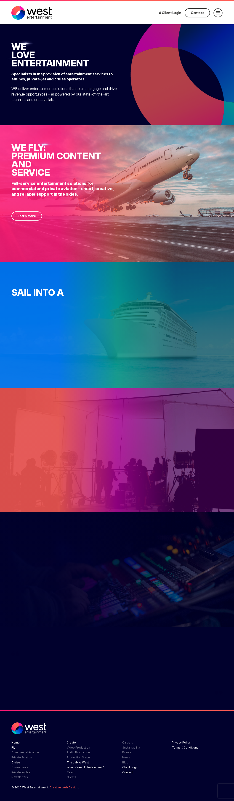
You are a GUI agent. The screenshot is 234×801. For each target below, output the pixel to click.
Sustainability (131, 747)
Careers (127, 742)
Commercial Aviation (25, 752)
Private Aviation (21, 757)
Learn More (27, 216)
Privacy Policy (181, 742)
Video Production (78, 747)
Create (71, 742)
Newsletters (19, 777)
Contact (197, 13)
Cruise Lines (19, 767)
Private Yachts (20, 772)
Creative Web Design (64, 787)
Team (70, 772)
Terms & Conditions (185, 747)
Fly (13, 747)
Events (126, 752)
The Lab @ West (78, 762)
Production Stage (78, 757)
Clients (71, 777)
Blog (125, 762)
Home (15, 742)
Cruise (15, 762)
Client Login (170, 13)
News (126, 757)
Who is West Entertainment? (85, 767)
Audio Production (78, 752)
